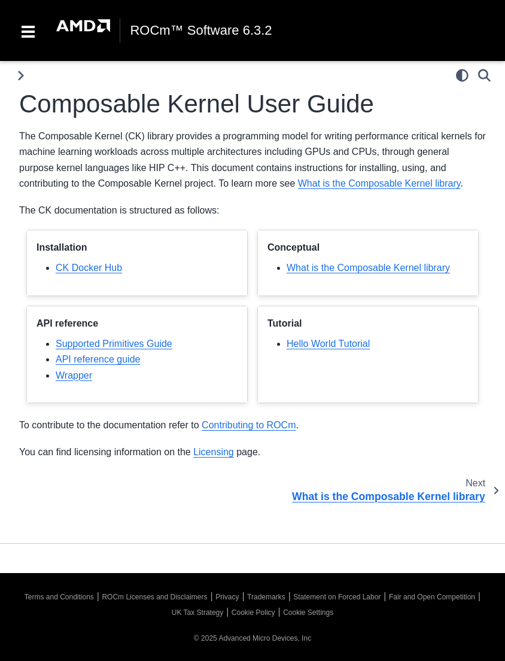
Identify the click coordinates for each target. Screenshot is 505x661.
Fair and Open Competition (432, 597)
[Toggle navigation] (28, 30)
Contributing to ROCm (249, 425)
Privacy (227, 597)
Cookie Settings (308, 612)
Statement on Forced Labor (337, 597)
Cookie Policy (253, 612)
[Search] (484, 75)
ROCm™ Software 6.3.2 (201, 30)
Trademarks (266, 597)
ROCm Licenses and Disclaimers (154, 597)
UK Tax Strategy (197, 612)
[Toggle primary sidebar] (21, 75)
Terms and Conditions (59, 597)
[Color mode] (462, 75)
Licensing (213, 452)
